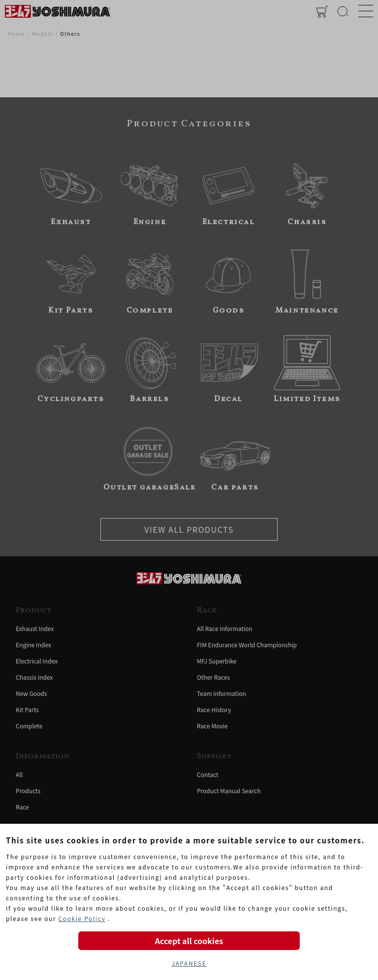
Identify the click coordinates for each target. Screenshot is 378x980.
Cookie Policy (81, 918)
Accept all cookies (189, 941)
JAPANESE (189, 963)
